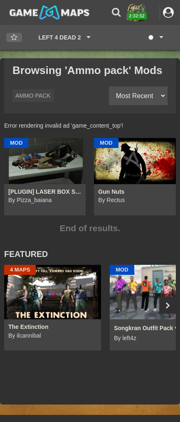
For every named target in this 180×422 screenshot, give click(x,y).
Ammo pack (33, 95)
